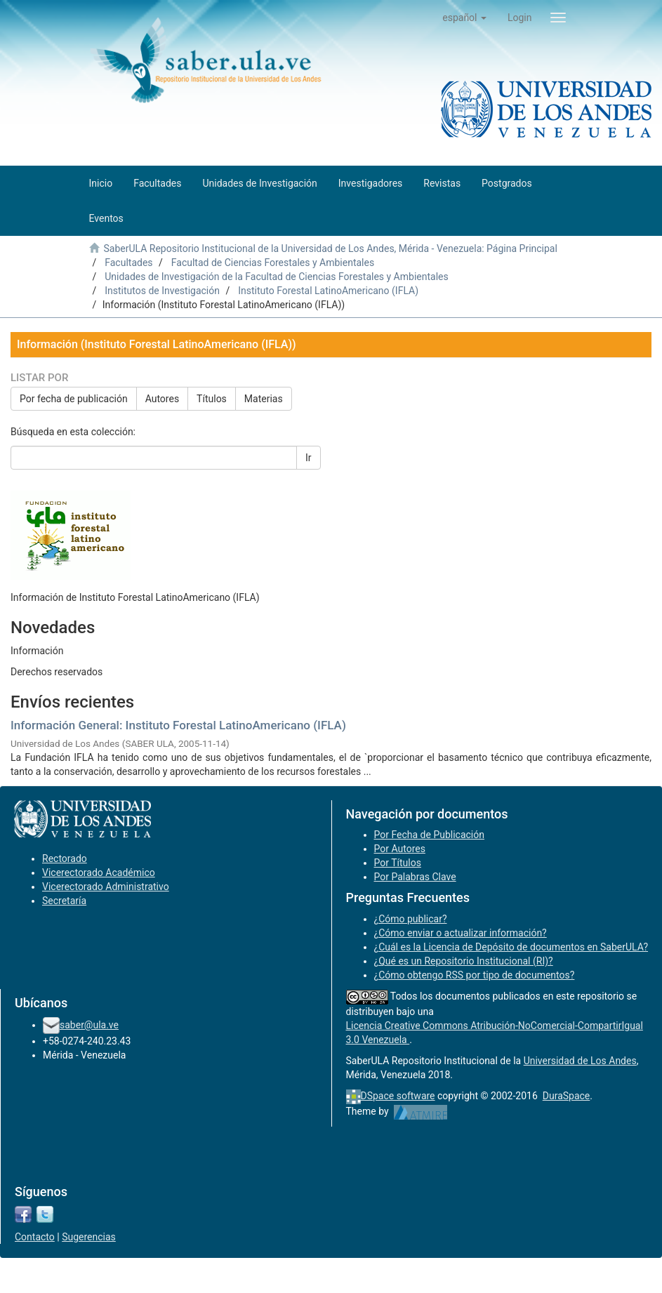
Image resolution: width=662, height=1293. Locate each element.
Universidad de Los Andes (580, 1060)
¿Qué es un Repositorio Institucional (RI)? (463, 961)
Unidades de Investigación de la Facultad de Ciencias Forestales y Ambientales (276, 276)
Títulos (212, 398)
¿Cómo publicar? (410, 918)
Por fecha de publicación (74, 398)
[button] (464, 17)
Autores (162, 398)
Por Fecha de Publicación (429, 834)
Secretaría (64, 900)
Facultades (128, 262)
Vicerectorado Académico (98, 872)
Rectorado (64, 858)
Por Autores (399, 848)
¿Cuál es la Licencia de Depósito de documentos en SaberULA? (511, 947)
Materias (263, 398)
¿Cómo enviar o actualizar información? (460, 933)
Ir (308, 457)
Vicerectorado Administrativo (105, 886)
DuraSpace (566, 1095)
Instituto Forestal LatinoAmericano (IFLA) (328, 290)
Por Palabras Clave (415, 876)
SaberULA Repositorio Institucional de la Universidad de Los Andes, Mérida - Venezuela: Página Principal (330, 248)
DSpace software (398, 1095)
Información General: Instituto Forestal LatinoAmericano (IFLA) (178, 725)
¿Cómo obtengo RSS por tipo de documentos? (474, 975)
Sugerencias (89, 1236)
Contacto (35, 1236)
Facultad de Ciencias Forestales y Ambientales (272, 262)
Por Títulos (397, 862)
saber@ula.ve (89, 1024)
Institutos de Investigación (162, 290)
